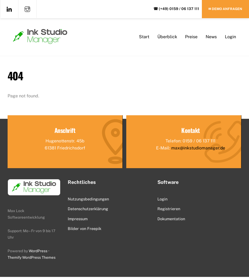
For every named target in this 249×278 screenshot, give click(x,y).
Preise (191, 37)
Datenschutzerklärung (88, 210)
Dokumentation (171, 220)
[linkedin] (9, 9)
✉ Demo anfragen (225, 9)
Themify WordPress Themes (32, 258)
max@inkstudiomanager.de (198, 149)
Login (230, 37)
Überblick (167, 37)
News (211, 37)
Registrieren (168, 210)
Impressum (78, 220)
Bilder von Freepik (84, 229)
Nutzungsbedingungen (88, 200)
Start (144, 37)
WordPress (38, 252)
